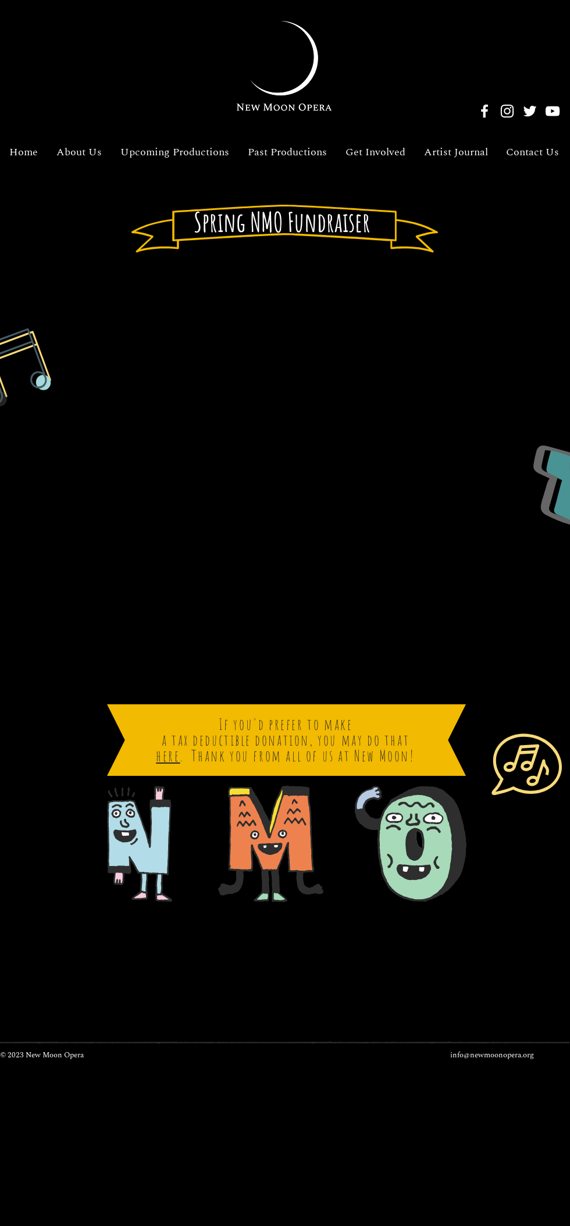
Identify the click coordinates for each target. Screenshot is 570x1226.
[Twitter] (530, 111)
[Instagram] (507, 111)
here (168, 755)
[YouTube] (552, 111)
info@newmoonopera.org (492, 1055)
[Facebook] (484, 111)
